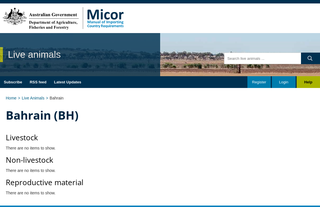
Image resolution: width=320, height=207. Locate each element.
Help (308, 82)
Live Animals (33, 98)
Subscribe (13, 82)
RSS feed (38, 82)
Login (283, 82)
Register (259, 82)
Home (11, 98)
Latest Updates (68, 82)
